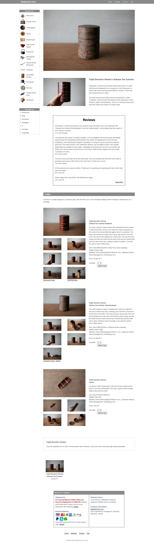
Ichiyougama (30, 28)
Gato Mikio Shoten (30, 76)
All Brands (29, 100)
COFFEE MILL (72, 280)
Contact (81, 533)
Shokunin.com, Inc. (97, 509)
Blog (23, 116)
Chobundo (30, 52)
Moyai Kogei (30, 40)
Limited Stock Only (31, 94)
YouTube (25, 129)
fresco (28, 34)
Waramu (29, 88)
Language (25, 133)
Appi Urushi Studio (30, 46)
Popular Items (31, 22)
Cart (88, 533)
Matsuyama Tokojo (30, 58)
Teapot (58, 361)
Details (76, 507)
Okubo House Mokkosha (31, 64)
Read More (119, 182)
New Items (30, 16)
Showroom (25, 112)
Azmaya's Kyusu (49, 280)
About (66, 533)
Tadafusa (29, 70)
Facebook (25, 119)
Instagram (25, 122)
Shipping (74, 533)
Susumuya (30, 82)
